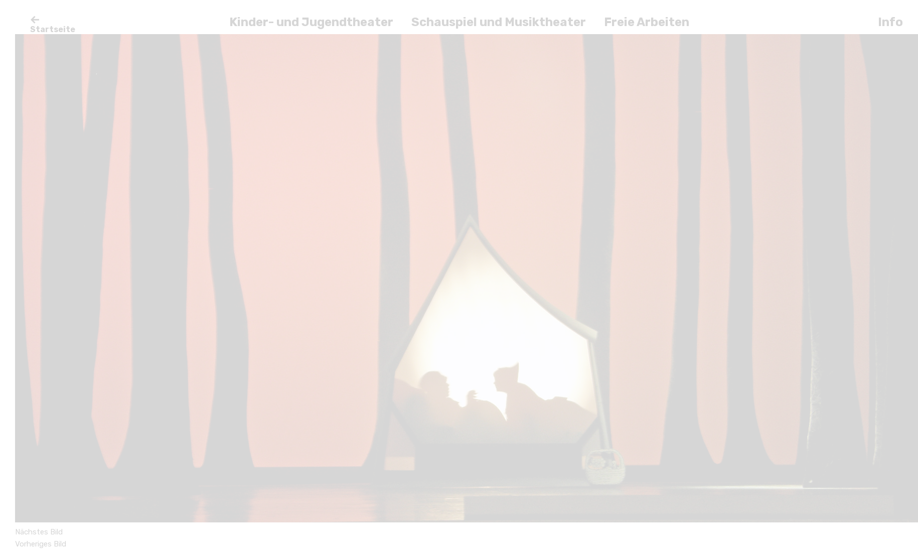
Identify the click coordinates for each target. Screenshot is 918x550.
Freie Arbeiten (646, 22)
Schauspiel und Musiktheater (498, 22)
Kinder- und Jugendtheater (311, 22)
